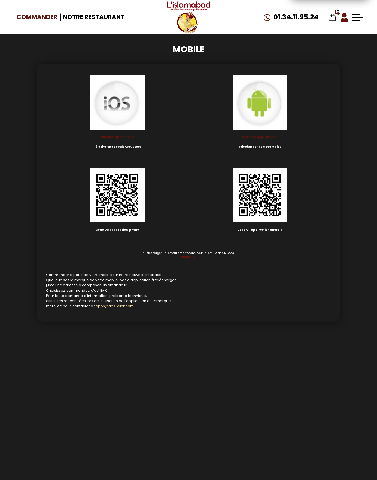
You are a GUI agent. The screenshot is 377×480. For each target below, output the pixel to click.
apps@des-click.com (115, 306)
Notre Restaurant (93, 17)
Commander (37, 17)
